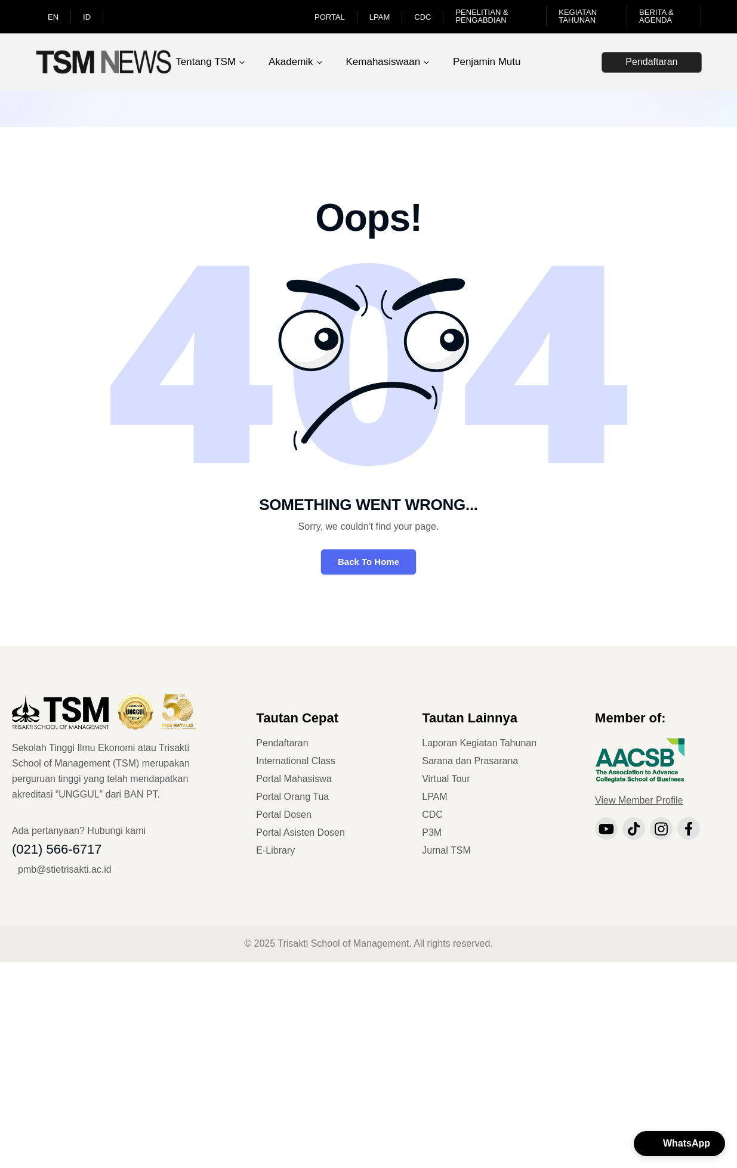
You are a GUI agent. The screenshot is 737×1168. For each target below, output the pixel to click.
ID (87, 17)
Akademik (291, 61)
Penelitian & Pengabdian (481, 16)
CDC (422, 17)
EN (53, 17)
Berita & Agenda (656, 16)
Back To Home (368, 562)
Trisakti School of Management (343, 943)
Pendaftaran (651, 62)
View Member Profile (639, 800)
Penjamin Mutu (486, 61)
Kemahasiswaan (383, 61)
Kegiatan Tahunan (578, 16)
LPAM (379, 17)
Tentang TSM (205, 61)
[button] (679, 1143)
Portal (329, 17)
